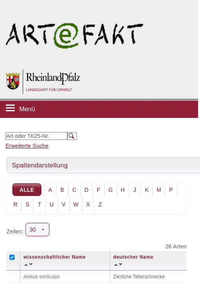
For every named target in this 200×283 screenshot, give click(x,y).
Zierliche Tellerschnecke (139, 276)
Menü (27, 109)
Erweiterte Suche (27, 146)
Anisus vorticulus (42, 276)
